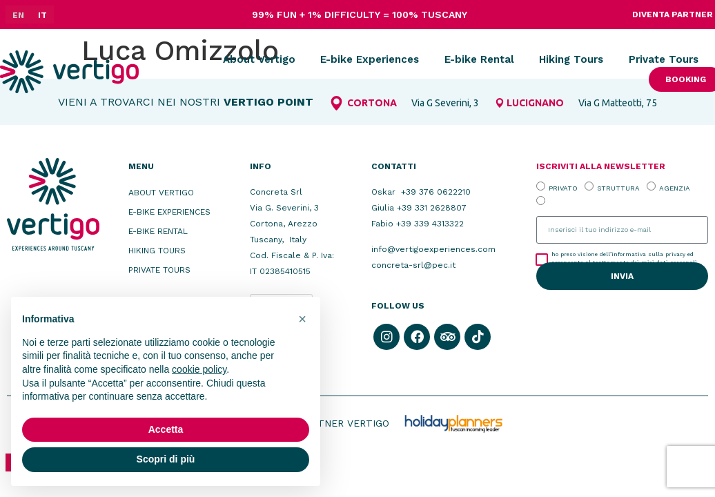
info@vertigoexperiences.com (433, 249)
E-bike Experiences (369, 59)
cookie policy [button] (199, 369)
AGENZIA (674, 187)
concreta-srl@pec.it (413, 265)
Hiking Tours (571, 59)
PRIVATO (563, 187)
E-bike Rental (479, 59)
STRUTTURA (618, 187)
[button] (302, 319)
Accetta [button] (166, 429)
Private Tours (663, 59)
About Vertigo (259, 59)
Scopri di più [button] (166, 459)
